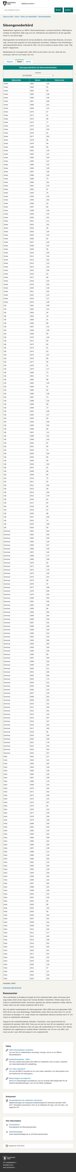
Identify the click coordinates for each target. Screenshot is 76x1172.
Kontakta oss (7, 1165)
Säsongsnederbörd (44, 16)
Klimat (17, 16)
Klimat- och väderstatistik (29, 16)
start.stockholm (8, 1167)
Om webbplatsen (9, 1162)
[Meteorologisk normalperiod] (38, 1081)
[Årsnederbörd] (38, 1126)
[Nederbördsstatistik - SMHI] (38, 1062)
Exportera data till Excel (12, 988)
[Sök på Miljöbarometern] (28, 10)
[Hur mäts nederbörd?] (38, 1072)
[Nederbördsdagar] (38, 1134)
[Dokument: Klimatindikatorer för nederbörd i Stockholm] (38, 1104)
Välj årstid (38, 72)
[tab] (10, 62)
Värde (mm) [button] (59, 80)
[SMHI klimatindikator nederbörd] (38, 1053)
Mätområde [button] (16, 80)
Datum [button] (37, 80)
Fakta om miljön (8, 16)
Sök (59, 10)
